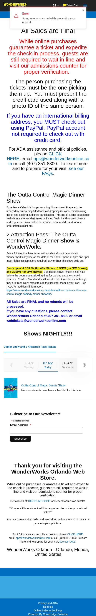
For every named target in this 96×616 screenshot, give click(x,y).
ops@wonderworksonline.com (48, 161)
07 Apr (48, 365)
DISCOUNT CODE (39, 501)
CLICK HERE (75, 534)
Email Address (20, 425)
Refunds (48, 606)
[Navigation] (85, 6)
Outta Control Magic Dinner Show (43, 385)
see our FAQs (67, 541)
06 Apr (28, 365)
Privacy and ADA (48, 603)
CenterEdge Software (55, 614)
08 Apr (67, 365)
